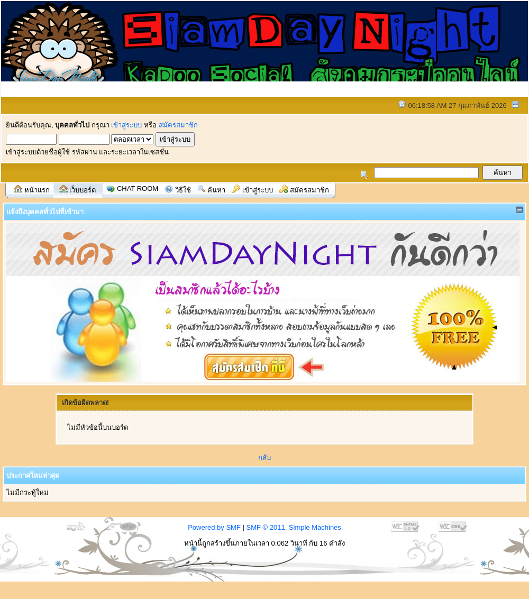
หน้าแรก (37, 190)
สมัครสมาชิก (178, 125)
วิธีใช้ (183, 190)
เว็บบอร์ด (82, 190)
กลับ (264, 458)
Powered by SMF (214, 527)
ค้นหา (216, 190)
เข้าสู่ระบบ (126, 125)
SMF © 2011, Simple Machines (293, 527)
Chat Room (137, 188)
